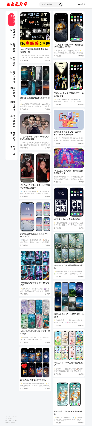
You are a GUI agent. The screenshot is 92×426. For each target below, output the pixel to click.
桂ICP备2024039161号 (11, 420)
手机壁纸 (58, 56)
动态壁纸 (13, 61)
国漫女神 (13, 47)
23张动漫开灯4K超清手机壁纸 (33, 380)
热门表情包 (13, 77)
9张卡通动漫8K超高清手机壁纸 (67, 219)
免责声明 (13, 422)
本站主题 (82, 4)
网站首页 (13, 19)
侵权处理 (8, 422)
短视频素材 (13, 121)
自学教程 (13, 92)
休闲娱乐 (13, 136)
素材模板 (13, 106)
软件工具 (13, 150)
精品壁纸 (13, 33)
